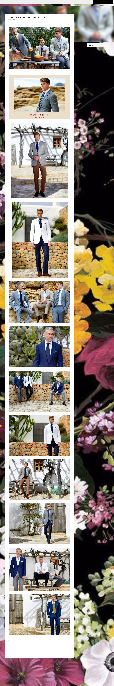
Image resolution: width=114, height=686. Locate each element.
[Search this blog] (104, 2)
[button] (9, 22)
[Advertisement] (39, 671)
